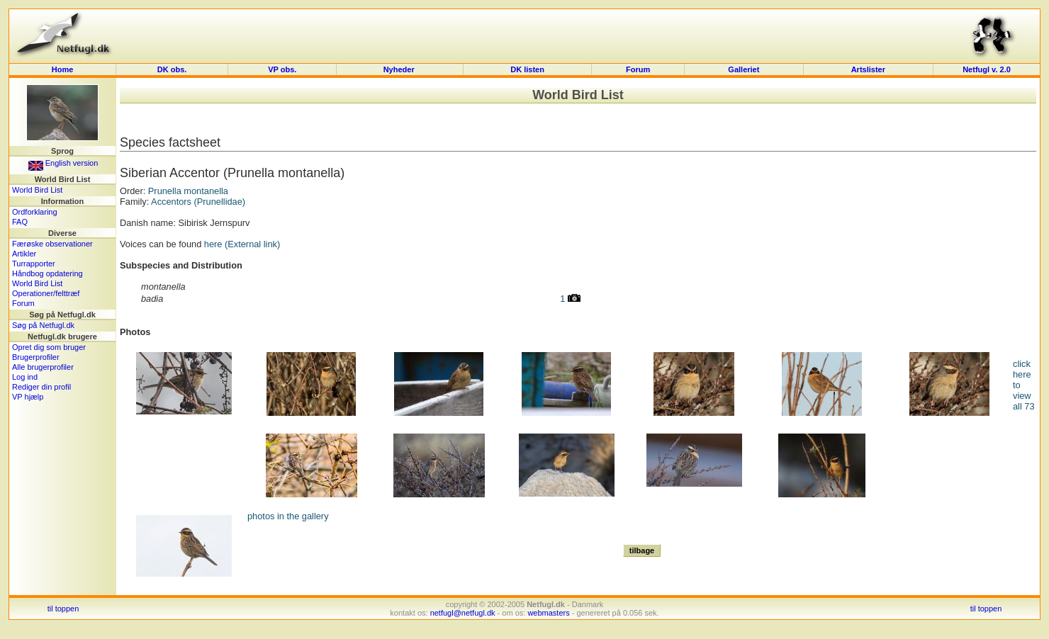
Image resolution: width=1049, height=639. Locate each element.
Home (63, 69)
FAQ (20, 221)
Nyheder (400, 69)
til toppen (63, 608)
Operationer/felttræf (45, 293)
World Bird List (37, 190)
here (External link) (242, 244)
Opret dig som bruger (49, 347)
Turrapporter (33, 263)
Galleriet (743, 69)
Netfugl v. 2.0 (987, 69)
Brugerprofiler (36, 357)
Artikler (24, 253)
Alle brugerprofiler (43, 367)
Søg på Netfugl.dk (43, 325)
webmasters (548, 613)
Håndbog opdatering (47, 273)
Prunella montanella (188, 191)
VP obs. (282, 69)
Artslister (868, 69)
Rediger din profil (41, 387)
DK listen (527, 69)
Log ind (25, 377)
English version (63, 163)
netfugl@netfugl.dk (462, 613)
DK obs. (172, 69)
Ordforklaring (34, 212)
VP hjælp (27, 396)
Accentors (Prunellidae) (198, 201)
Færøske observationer (52, 243)
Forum (638, 69)
